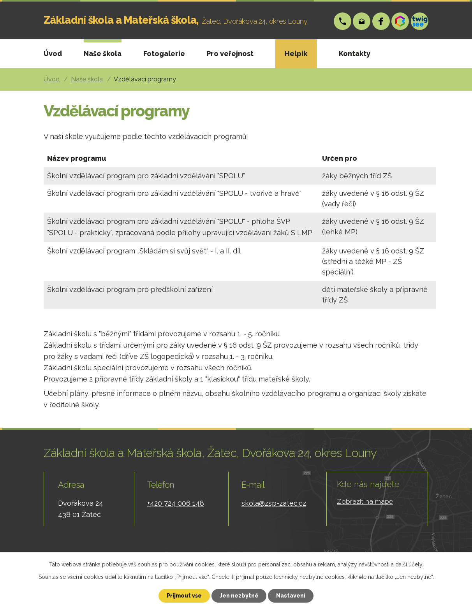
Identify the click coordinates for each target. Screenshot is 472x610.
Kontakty (354, 53)
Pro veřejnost (230, 53)
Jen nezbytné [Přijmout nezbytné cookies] (239, 595)
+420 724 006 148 (342, 21)
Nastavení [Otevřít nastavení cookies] (291, 595)
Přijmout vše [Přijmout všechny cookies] (184, 595)
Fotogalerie (164, 53)
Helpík (296, 53)
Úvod (53, 53)
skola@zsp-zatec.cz (362, 21)
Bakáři (400, 21)
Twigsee (419, 21)
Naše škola (103, 53)
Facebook (381, 21)
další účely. (409, 564)
